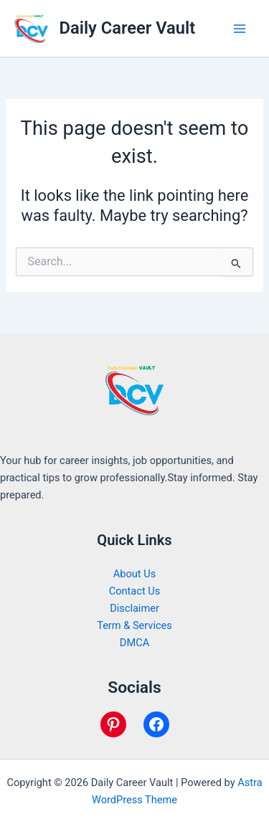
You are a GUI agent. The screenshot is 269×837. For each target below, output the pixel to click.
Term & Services (134, 625)
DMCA (134, 642)
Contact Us (135, 591)
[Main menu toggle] (240, 29)
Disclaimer (134, 608)
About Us (134, 573)
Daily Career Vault (128, 28)
